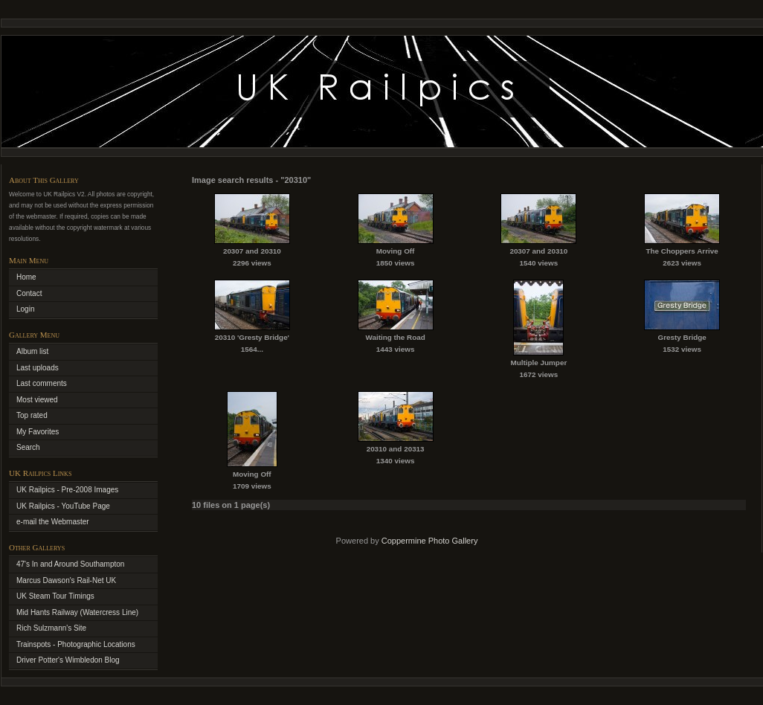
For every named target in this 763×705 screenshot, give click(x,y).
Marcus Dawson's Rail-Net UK (66, 580)
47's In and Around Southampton (70, 564)
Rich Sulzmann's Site (51, 628)
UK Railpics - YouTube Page (63, 506)
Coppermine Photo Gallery (430, 540)
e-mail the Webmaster (52, 522)
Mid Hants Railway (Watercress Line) (77, 612)
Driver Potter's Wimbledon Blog (68, 660)
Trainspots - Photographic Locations (75, 644)
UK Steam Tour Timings (55, 596)
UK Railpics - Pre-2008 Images (67, 490)
